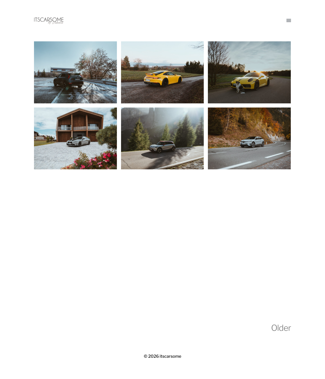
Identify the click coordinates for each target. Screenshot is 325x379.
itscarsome (170, 356)
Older (281, 328)
